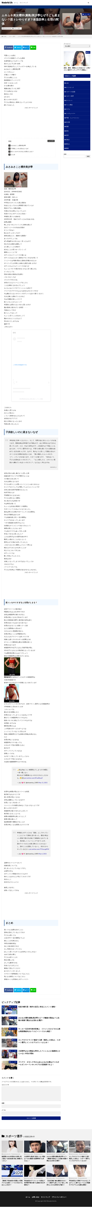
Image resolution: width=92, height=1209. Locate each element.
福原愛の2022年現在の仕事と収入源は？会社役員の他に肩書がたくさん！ (12, 1159)
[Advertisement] (31, 120)
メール (4, 1110)
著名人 (15, 1039)
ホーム (16, 2)
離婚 (67, 148)
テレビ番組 (69, 105)
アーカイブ (67, 43)
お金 (67, 83)
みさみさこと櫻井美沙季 (17, 145)
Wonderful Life (7, 3)
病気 (67, 131)
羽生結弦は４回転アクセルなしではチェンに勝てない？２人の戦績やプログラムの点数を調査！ (79, 1183)
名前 (3, 1103)
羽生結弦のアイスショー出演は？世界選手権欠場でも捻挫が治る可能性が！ (34, 1183)
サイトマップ (24, 2)
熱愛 (89, 52)
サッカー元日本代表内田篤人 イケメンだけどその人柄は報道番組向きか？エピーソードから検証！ (39, 1030)
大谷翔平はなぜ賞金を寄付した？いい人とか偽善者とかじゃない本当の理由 (39, 1052)
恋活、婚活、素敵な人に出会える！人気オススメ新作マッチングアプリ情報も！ (77, 69)
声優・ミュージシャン (72, 118)
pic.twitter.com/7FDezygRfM (39, 849)
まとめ (11, 155)
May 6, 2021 (42, 854)
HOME (4, 36)
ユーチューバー (70, 113)
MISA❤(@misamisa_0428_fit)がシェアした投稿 (31, 399)
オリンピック (70, 87)
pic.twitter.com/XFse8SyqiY (33, 778)
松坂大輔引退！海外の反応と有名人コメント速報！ (38, 1007)
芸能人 (68, 139)
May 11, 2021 (42, 782)
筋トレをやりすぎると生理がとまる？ (21, 152)
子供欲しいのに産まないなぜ (18, 149)
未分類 (68, 122)
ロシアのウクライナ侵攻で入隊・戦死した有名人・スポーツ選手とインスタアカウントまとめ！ (39, 1041)
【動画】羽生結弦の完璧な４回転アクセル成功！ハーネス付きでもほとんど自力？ (12, 1183)
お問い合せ (35, 1197)
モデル (68, 109)
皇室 (67, 135)
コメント (5, 1084)
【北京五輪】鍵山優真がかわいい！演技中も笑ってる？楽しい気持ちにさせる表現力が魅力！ (57, 1183)
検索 (65, 154)
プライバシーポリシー (59, 1197)
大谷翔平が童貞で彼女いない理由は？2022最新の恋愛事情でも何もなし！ (34, 1159)
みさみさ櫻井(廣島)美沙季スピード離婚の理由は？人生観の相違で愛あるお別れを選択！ (39, 1019)
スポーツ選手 (17, 28)
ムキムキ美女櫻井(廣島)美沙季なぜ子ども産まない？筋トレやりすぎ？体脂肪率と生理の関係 (40, 36)
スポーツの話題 (70, 91)
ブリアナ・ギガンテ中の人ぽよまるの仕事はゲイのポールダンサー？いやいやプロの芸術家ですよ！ (38, 1063)
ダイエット (69, 100)
